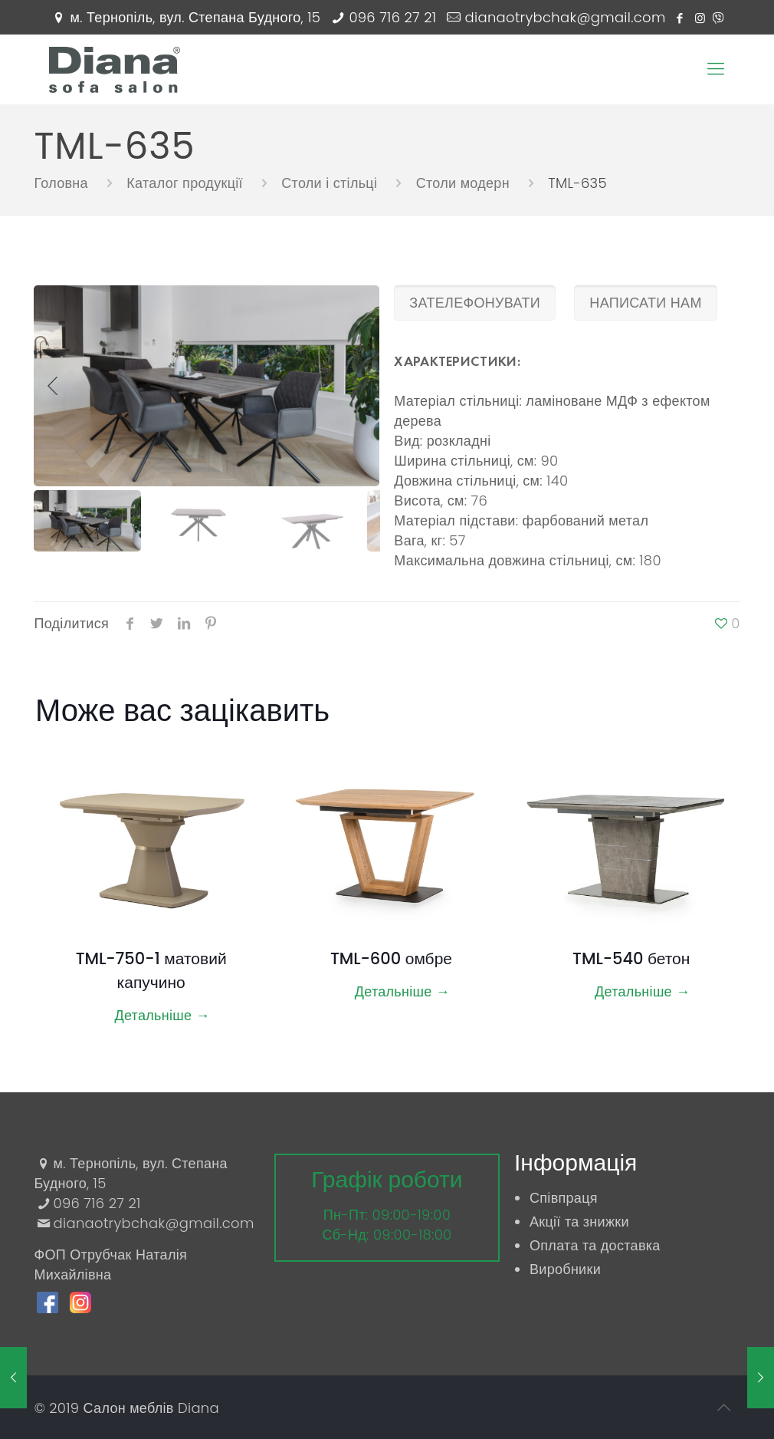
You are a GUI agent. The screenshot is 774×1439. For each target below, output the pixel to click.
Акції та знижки (579, 1221)
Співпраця (564, 1197)
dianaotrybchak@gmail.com (565, 17)
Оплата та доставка (595, 1245)
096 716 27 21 (392, 17)
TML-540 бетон (631, 958)
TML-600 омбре (391, 958)
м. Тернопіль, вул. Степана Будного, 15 (196, 17)
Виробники (565, 1269)
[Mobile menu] (716, 69)
